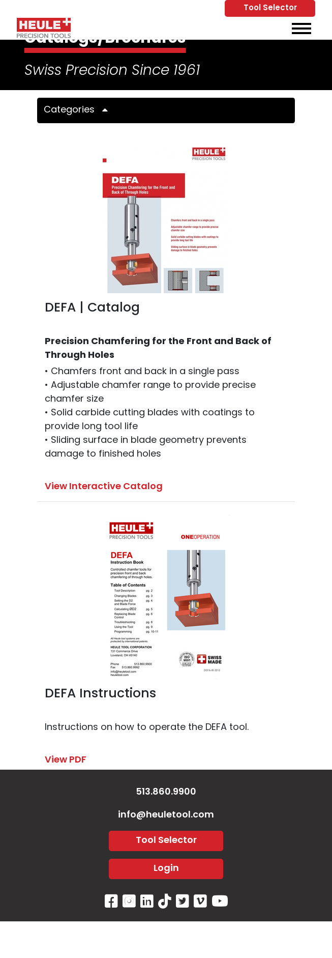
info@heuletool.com (166, 815)
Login (166, 869)
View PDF (65, 760)
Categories (79, 110)
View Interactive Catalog (104, 487)
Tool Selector (270, 8)
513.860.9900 (166, 792)
